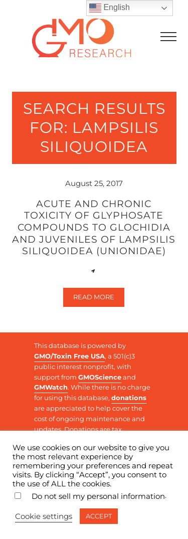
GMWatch (51, 387)
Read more (98, 298)
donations (128, 398)
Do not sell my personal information (98, 496)
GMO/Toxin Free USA (69, 356)
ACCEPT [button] (99, 516)
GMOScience (99, 377)
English (109, 8)
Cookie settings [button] (43, 516)
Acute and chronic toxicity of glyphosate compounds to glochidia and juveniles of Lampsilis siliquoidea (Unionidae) (93, 227)
